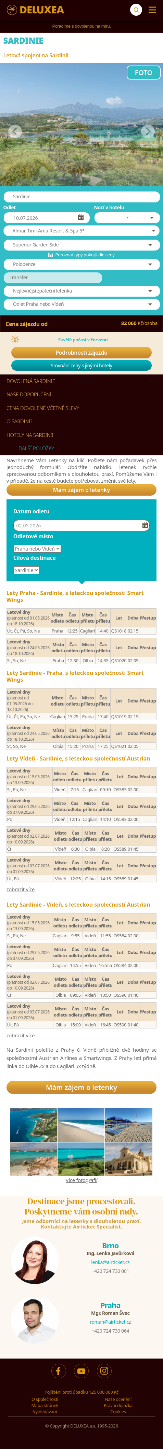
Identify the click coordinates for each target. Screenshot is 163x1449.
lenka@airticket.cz (110, 1262)
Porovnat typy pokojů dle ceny (84, 255)
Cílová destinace (34, 558)
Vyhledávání (45, 1411)
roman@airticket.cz (110, 1322)
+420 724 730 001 (110, 1271)
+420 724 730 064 (110, 1330)
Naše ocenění (118, 1399)
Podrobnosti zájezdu (81, 352)
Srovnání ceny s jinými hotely (81, 365)
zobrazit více (21, 889)
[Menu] (151, 10)
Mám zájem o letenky (81, 490)
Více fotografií (81, 1180)
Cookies (118, 1411)
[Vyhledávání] (136, 10)
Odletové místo (33, 536)
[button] (81, 230)
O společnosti (45, 1399)
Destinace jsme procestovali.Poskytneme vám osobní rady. (81, 1206)
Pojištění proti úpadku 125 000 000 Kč (81, 1392)
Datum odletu (31, 511)
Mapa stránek (44, 1405)
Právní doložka (118, 1405)
